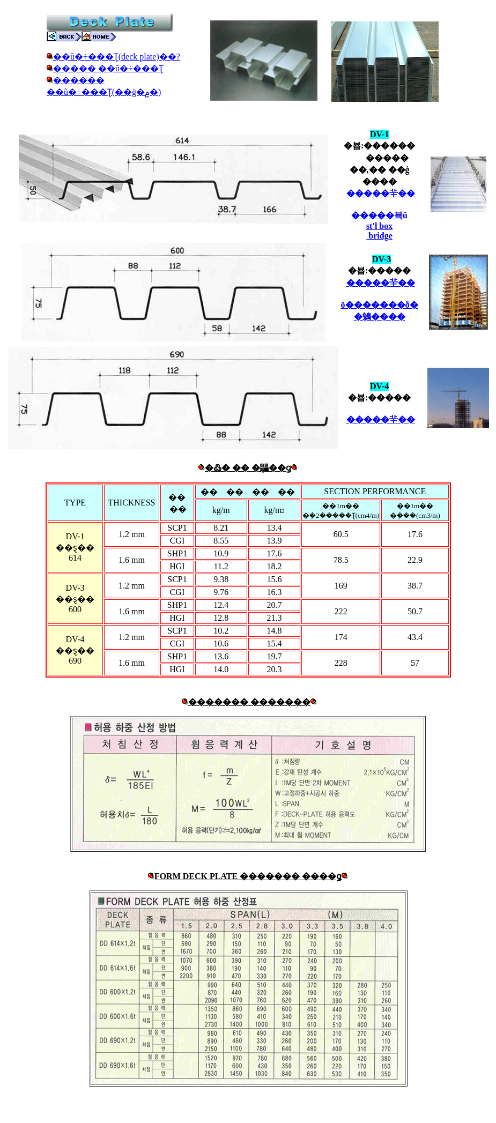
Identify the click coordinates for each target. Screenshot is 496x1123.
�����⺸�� (380, 193)
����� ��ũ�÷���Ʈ (108, 68)
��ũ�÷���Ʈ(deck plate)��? (116, 56)
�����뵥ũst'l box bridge (379, 225)
